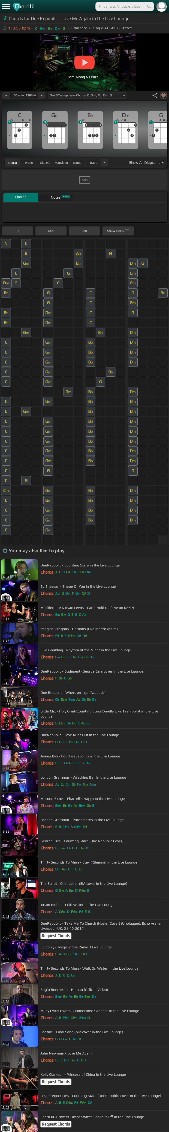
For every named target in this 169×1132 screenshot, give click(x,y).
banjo (77, 162)
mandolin (61, 162)
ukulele (45, 162)
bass (93, 162)
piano (29, 162)
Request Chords (56, 935)
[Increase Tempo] (41, 95)
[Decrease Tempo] (6, 95)
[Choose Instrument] (104, 162)
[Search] (149, 6)
